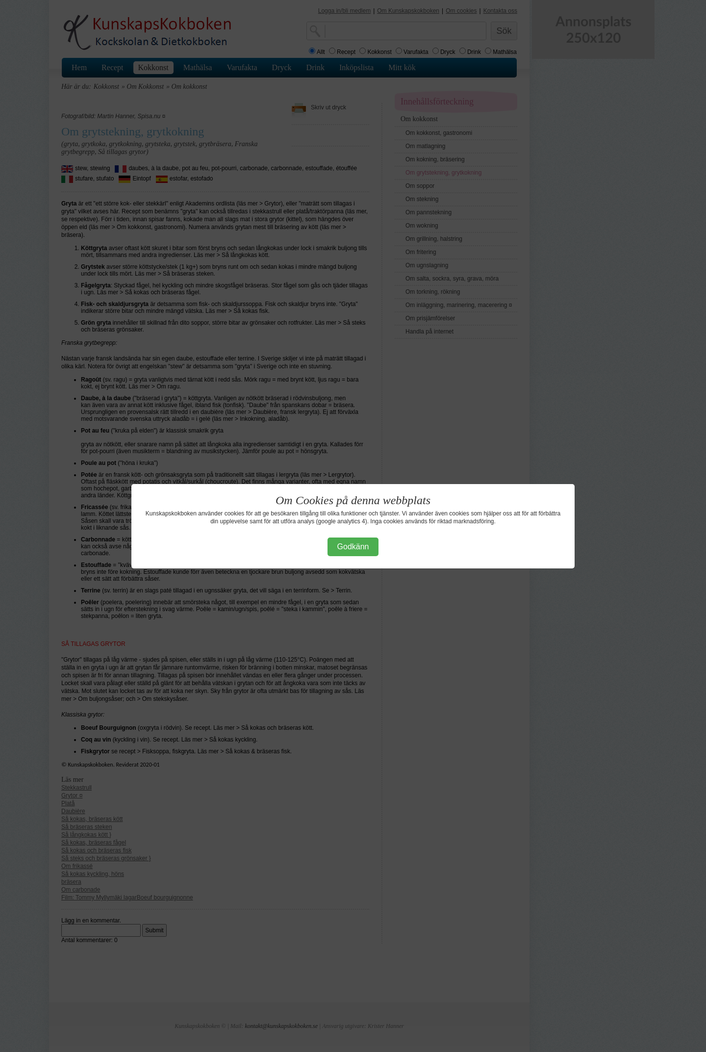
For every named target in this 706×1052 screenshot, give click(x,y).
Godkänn (353, 546)
